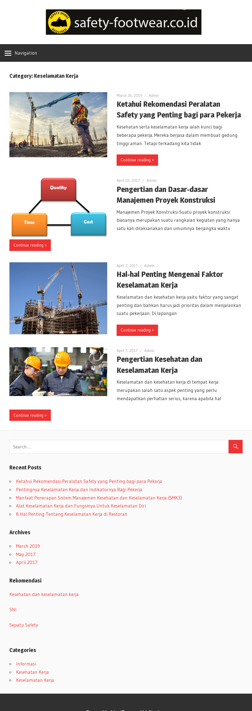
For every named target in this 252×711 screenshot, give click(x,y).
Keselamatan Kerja (35, 680)
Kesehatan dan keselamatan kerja (44, 594)
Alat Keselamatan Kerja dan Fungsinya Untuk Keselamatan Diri (81, 506)
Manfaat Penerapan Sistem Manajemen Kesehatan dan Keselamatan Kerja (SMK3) (99, 498)
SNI (13, 609)
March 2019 (28, 546)
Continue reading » (137, 159)
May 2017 (26, 554)
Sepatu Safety (23, 625)
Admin (154, 95)
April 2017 (27, 562)
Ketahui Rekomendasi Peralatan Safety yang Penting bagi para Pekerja (89, 481)
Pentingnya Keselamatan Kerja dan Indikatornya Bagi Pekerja (79, 489)
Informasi (26, 664)
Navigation (26, 53)
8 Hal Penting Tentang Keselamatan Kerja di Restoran (71, 514)
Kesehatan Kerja (32, 672)
